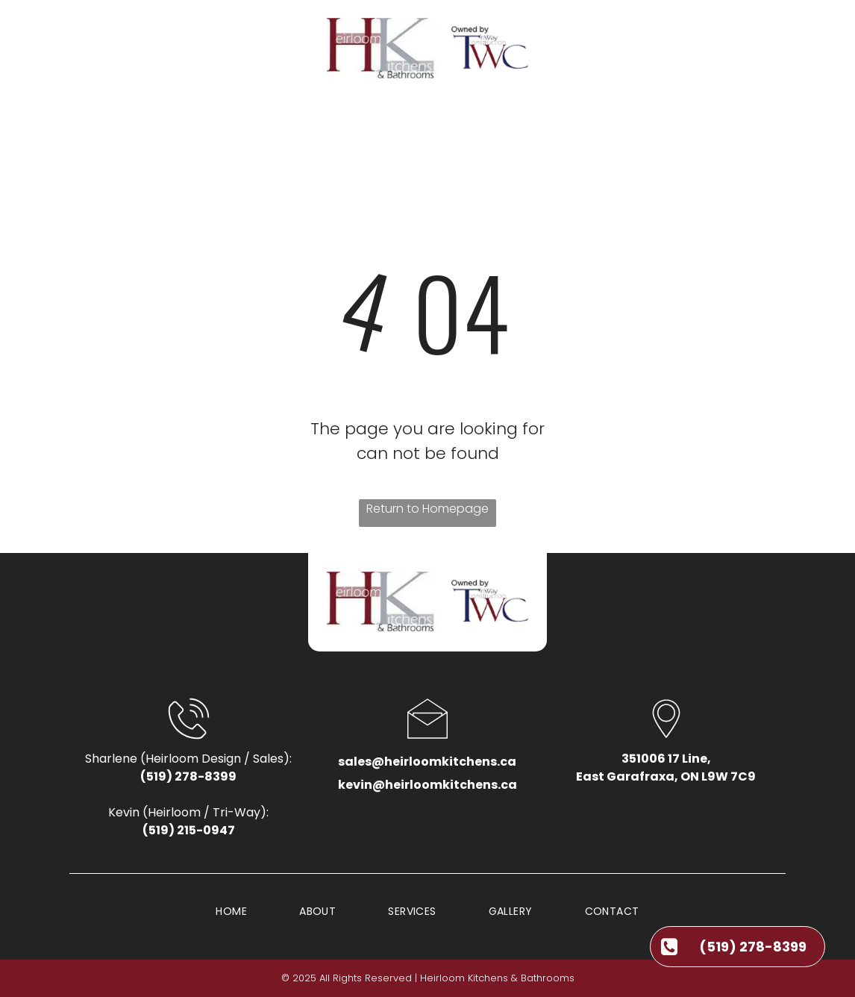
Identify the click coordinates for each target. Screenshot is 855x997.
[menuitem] (224, 127)
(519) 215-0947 (188, 830)
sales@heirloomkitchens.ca (427, 761)
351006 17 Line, (666, 758)
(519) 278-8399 (188, 776)
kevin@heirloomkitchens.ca (427, 784)
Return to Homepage (427, 508)
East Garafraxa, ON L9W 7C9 (666, 776)
